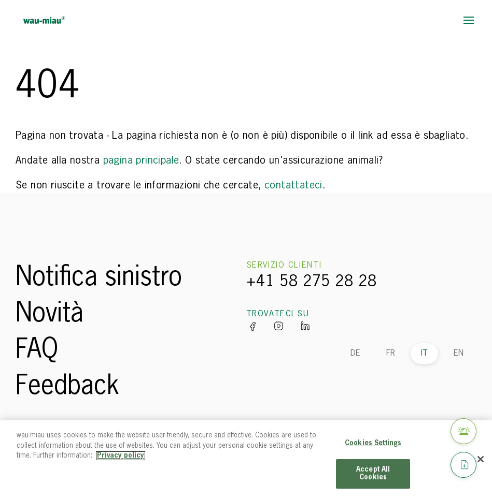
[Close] (480, 459)
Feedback (67, 387)
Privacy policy (120, 455)
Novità (49, 314)
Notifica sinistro (99, 278)
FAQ (37, 350)
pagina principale (141, 160)
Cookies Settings (373, 443)
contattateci (293, 185)
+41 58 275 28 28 (311, 282)
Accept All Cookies (373, 473)
